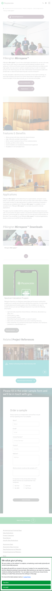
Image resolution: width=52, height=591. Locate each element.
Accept (5, 587)
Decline (6, 582)
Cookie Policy (27, 577)
